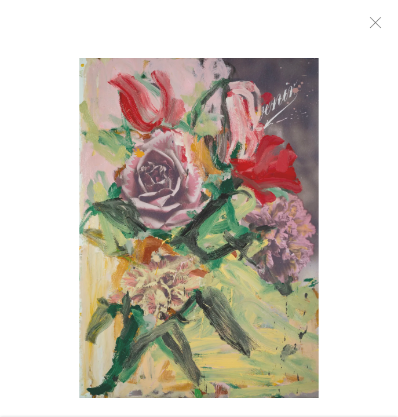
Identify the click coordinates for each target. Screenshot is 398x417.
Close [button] (381, 26)
